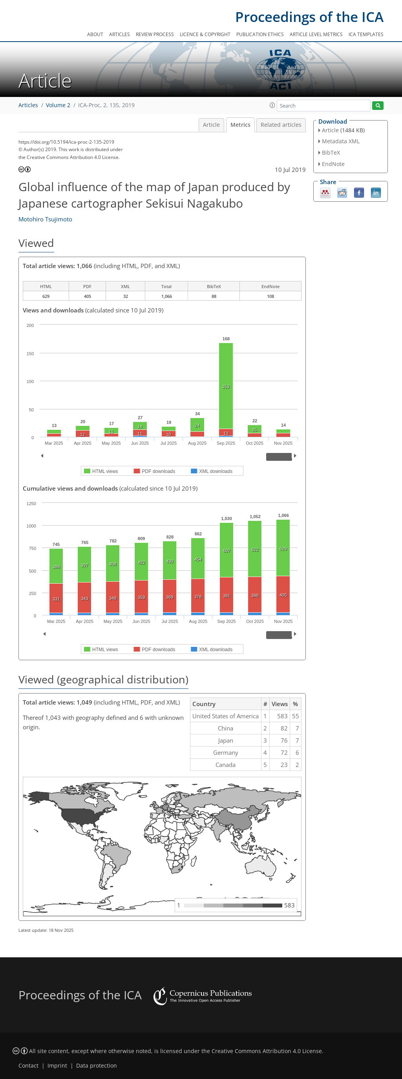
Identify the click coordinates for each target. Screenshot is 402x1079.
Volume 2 (58, 105)
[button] (272, 105)
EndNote (333, 164)
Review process (155, 34)
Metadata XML (341, 141)
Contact (28, 1065)
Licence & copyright (205, 34)
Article (211, 124)
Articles (119, 34)
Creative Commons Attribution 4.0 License (267, 1051)
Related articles (281, 124)
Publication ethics (260, 34)
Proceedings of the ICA (309, 16)
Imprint (57, 1065)
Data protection (96, 1065)
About (95, 34)
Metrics (240, 124)
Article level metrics (316, 34)
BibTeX (331, 152)
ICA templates (366, 34)
